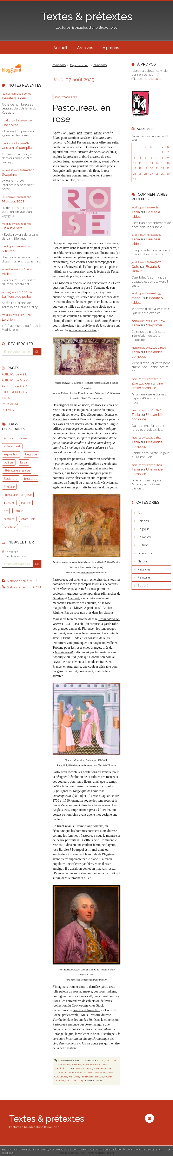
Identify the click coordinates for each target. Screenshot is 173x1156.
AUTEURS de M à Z (15, 380)
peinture (10, 527)
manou (137, 298)
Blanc (56, 137)
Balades (143, 521)
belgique (31, 454)
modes (108, 1076)
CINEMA (7, 398)
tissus (99, 1076)
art (6, 511)
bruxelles (30, 478)
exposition (11, 454)
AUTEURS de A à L (14, 374)
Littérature (62, 1064)
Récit (26, 527)
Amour (8, 438)
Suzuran (8, 251)
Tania (136, 212)
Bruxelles (144, 537)
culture (9, 503)
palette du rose (68, 991)
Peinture (101, 1064)
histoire (9, 519)
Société (59, 1068)
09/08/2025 (100, 65)
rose (96, 1068)
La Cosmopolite (77, 1005)
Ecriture (9, 487)
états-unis (28, 519)
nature (26, 503)
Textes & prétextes (86, 16)
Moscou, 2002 (13, 201)
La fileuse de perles (17, 296)
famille (19, 511)
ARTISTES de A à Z (14, 386)
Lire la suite (153, 78)
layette (111, 845)
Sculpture (11, 478)
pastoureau (84, 1068)
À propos (111, 47)
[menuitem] (60, 47)
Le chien (8, 319)
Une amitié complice (17, 148)
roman (24, 438)
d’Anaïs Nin (86, 1010)
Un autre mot (12, 228)
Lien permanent (66, 1060)
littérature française (18, 495)
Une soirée (10, 125)
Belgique (144, 529)
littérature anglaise (17, 470)
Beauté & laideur (14, 98)
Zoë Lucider (141, 383)
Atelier (7, 274)
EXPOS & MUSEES (14, 392)
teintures (87, 1076)
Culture (111, 1060)
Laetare (73, 598)
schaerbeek (12, 446)
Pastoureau (88, 835)
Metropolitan (86, 572)
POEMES (8, 410)
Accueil (60, 47)
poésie (9, 462)
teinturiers (59, 642)
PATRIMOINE (10, 404)
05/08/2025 (59, 65)
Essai (23, 462)
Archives (85, 47)
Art (102, 1060)
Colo (135, 267)
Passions (88, 1064)
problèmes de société (83, 330)
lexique (59, 1080)
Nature (76, 1064)
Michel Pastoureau (79, 142)
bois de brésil (64, 652)
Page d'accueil (79, 65)
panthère (87, 864)
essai (78, 1072)
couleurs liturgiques (66, 593)
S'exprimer (10, 174)
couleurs (60, 1076)
